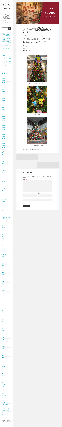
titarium (3, 364)
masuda (4, 59)
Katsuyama (3, 227)
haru (2, 208)
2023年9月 (3, 134)
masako (3, 256)
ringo (2, 323)
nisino (2, 303)
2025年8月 (3, 93)
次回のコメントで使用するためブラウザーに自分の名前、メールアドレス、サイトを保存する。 (37, 195)
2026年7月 (3, 73)
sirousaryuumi (4, 339)
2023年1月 (3, 145)
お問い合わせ (4, 14)
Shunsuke (3, 337)
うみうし (3, 400)
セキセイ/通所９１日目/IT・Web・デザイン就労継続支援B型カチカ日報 (6, 49)
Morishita (3, 290)
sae (2, 328)
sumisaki (3, 348)
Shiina (2, 332)
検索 (2, 27)
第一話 (3, 68)
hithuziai (3, 212)
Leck (2, 245)
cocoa (2, 183)
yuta (2, 397)
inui (2, 215)
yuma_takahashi (4, 395)
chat (2, 179)
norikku (3, 310)
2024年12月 (3, 107)
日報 (2, 412)
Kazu (2, 229)
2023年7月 (3, 138)
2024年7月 (3, 116)
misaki (3, 276)
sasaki (3, 330)
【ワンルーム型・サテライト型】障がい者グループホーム (6, 16)
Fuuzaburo (3, 201)
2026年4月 (3, 78)
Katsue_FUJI (3, 225)
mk (2, 283)
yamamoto (3, 384)
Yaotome (3, 386)
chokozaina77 (4, 181)
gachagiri (3, 203)
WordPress (6, 423)
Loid (2, 247)
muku (2, 292)
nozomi (3, 312)
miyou (2, 279)
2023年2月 (3, 143)
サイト (24, 190)
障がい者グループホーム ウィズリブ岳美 (6, 21)
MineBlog (3, 272)
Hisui (2, 210)
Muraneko (3, 294)
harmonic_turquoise (4, 206)
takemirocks (3, 357)
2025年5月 (3, 98)
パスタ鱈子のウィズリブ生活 (6, 408)
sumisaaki (3, 346)
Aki (2, 159)
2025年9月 (3, 91)
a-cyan (3, 154)
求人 (2, 414)
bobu (2, 174)
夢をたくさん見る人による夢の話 (6, 58)
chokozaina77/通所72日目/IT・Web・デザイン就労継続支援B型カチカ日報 (6, 42)
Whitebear (3, 375)
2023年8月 (3, 136)
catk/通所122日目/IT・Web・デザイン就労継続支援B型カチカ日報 (6, 46)
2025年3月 (3, 102)
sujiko (2, 344)
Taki (2, 359)
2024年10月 (3, 111)
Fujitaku (3, 197)
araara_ (3, 163)
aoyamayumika (4, 161)
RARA (2, 319)
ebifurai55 (3, 188)
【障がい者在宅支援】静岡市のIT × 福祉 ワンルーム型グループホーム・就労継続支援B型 (6, 6)
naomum (3, 301)
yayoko (3, 388)
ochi (2, 314)
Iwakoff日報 (3, 220)
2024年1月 (3, 127)
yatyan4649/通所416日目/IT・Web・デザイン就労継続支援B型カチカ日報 (6, 35)
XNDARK (3, 377)
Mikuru (3, 270)
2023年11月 (3, 131)
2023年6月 (3, 140)
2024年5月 (3, 120)
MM (2, 285)
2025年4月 (3, 100)
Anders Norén (6, 424)
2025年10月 (3, 89)
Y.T (2, 382)
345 (2, 152)
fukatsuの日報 (4, 199)
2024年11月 (3, 109)
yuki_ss (3, 391)
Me (2, 261)
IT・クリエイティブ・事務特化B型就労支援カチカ (6, 218)
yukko (2, 393)
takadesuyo (3, 353)
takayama (3, 355)
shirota (3, 335)
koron (2, 236)
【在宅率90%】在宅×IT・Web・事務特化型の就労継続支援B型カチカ (6, 18)
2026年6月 (3, 75)
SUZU (2, 350)
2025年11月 (3, 87)
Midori (3, 267)
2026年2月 (3, 82)
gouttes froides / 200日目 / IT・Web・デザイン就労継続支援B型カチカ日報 (6, 39)
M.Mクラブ (3, 249)
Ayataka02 (3, 170)
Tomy (2, 368)
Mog (2, 288)
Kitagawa (3, 234)
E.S (2, 185)
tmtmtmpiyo (3, 366)
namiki (3, 299)
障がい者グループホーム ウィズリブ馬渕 (6, 23)
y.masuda (3, 379)
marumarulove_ (4, 254)
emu (2, 192)
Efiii (2, 190)
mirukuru (3, 274)
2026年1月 (3, 84)
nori (2, 308)
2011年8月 (3, 147)
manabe (3, 252)
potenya (3, 317)
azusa (2, 172)
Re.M (2, 321)
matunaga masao (4, 258)
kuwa (2, 243)
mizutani (3, 281)
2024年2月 (3, 125)
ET (2, 194)
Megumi (3, 265)
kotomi (3, 238)
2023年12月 (3, 129)
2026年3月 (3, 80)
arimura (3, 165)
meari (2, 263)
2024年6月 (3, 118)
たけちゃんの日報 (4, 402)
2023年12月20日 (26, 149)
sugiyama (3, 341)
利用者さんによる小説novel (5, 410)
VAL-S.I (3, 373)
